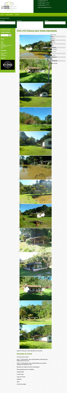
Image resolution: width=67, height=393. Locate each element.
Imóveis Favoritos (5, 29)
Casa (30, 24)
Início (2, 14)
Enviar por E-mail (26, 350)
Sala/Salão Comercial (6, 45)
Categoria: (19, 20)
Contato (17, 14)
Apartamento (30, 23)
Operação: (2, 20)
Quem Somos (9, 14)
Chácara (30, 25)
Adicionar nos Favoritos (36, 350)
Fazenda (30, 27)
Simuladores (4, 55)
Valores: (47, 20)
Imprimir (19, 350)
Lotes (2, 41)
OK (10, 35)
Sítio (2, 48)
